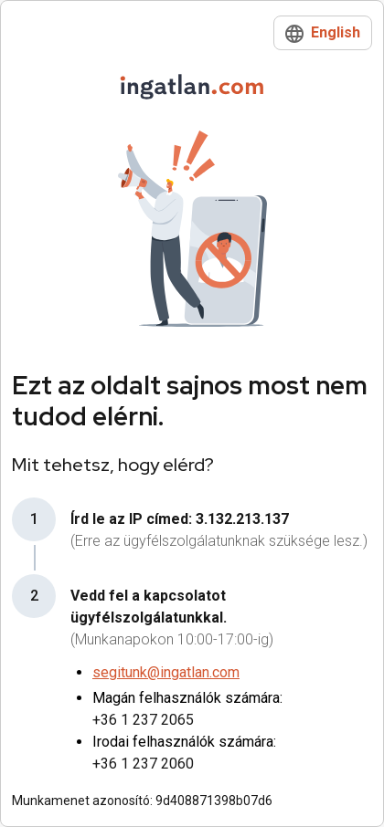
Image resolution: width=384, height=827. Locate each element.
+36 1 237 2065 (143, 719)
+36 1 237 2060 (143, 763)
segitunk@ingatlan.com (166, 672)
